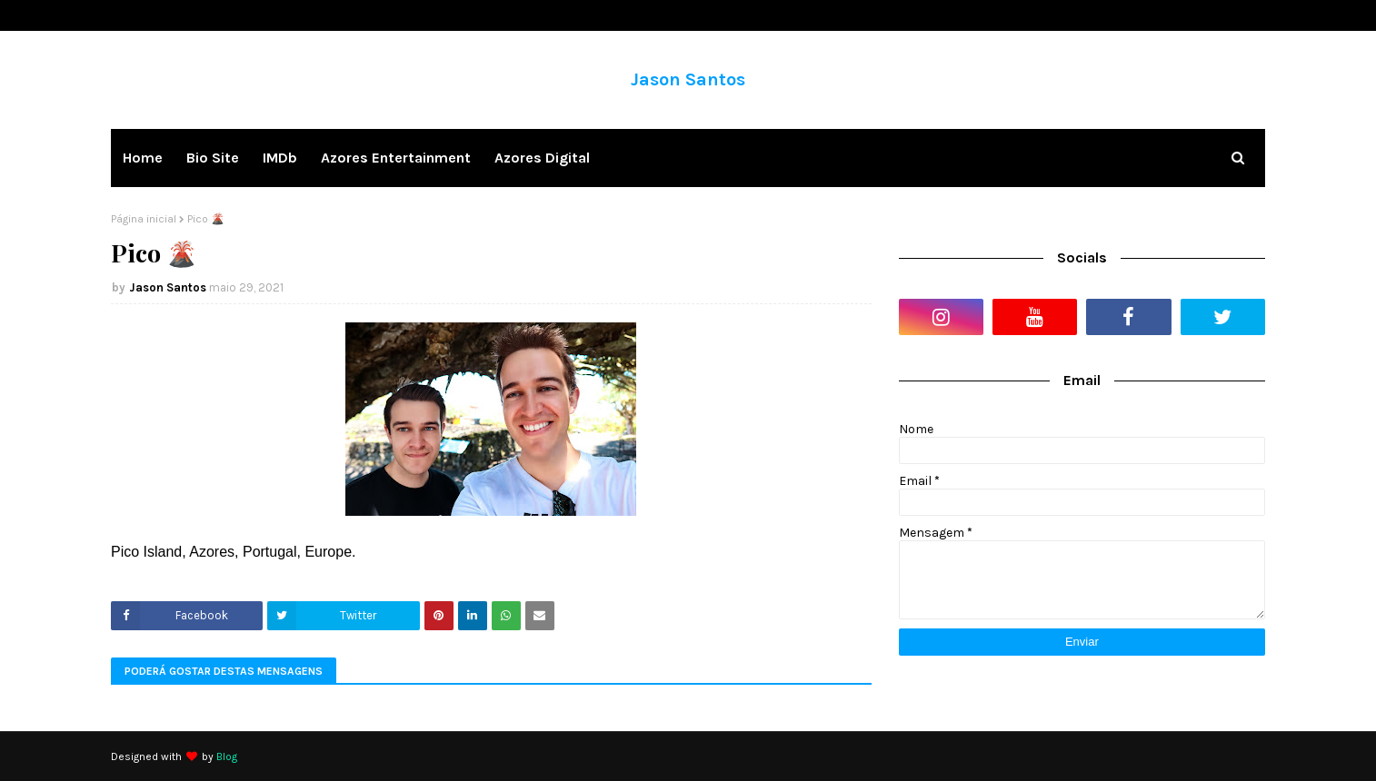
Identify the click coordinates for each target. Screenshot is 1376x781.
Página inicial (143, 219)
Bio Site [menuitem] (212, 157)
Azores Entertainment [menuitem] (396, 157)
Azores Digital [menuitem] (542, 157)
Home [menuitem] (143, 157)
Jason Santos (688, 79)
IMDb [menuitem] (280, 157)
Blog (226, 756)
